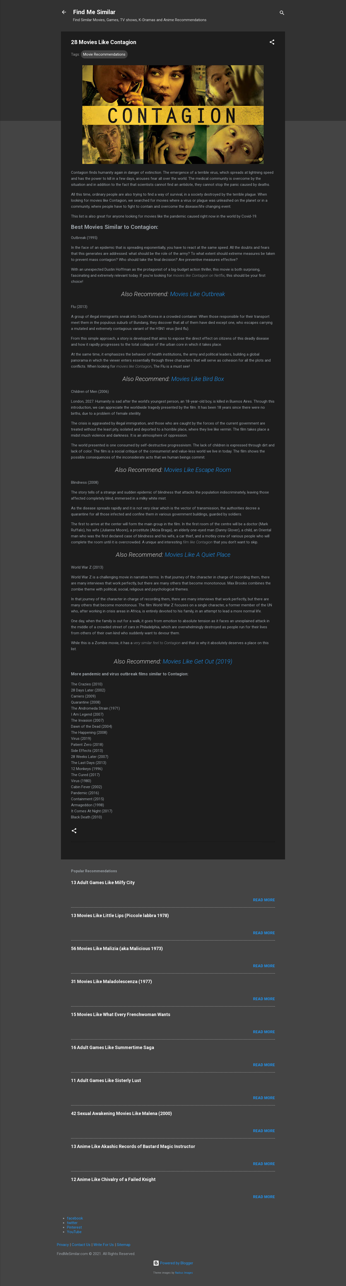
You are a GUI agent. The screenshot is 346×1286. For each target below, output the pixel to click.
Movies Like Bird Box (197, 379)
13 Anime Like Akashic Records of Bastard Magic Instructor (133, 1146)
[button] (272, 43)
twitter (72, 1223)
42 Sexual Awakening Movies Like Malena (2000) (121, 1113)
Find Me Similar (94, 12)
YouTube (74, 1232)
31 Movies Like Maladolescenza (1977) (111, 981)
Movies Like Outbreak (197, 294)
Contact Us (81, 1244)
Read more (264, 900)
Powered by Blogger (173, 1263)
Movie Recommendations (104, 54)
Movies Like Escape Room (197, 469)
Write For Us (103, 1244)
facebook (75, 1218)
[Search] (282, 13)
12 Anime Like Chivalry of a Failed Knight (113, 1179)
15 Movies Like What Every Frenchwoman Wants (120, 1014)
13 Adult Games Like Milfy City (103, 882)
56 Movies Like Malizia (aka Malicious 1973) (117, 948)
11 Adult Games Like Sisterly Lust (106, 1080)
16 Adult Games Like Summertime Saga (112, 1047)
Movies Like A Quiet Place (197, 554)
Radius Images (184, 1272)
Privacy (63, 1244)
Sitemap (123, 1244)
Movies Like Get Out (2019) (197, 661)
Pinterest (74, 1227)
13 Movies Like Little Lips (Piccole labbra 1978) (120, 915)
